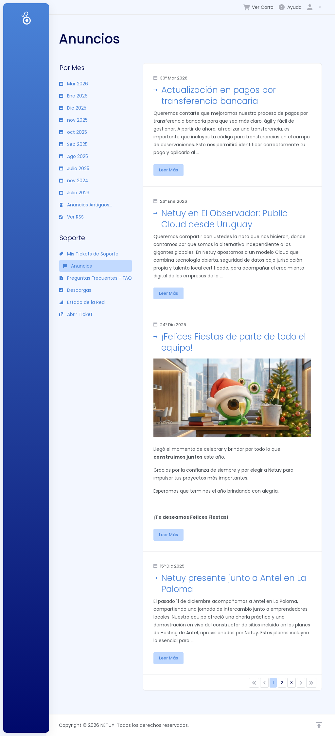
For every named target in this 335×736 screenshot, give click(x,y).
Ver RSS (71, 217)
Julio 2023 (74, 192)
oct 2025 (73, 132)
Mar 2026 (73, 83)
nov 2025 (73, 120)
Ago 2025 (73, 156)
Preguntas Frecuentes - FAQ (95, 278)
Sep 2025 (73, 144)
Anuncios (77, 266)
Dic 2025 (72, 108)
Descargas (75, 290)
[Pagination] (254, 683)
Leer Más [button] (168, 170)
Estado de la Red (82, 302)
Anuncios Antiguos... (85, 205)
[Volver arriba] (319, 725)
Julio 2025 (74, 168)
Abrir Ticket (76, 314)
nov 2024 (73, 180)
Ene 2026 (73, 96)
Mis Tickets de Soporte (88, 254)
